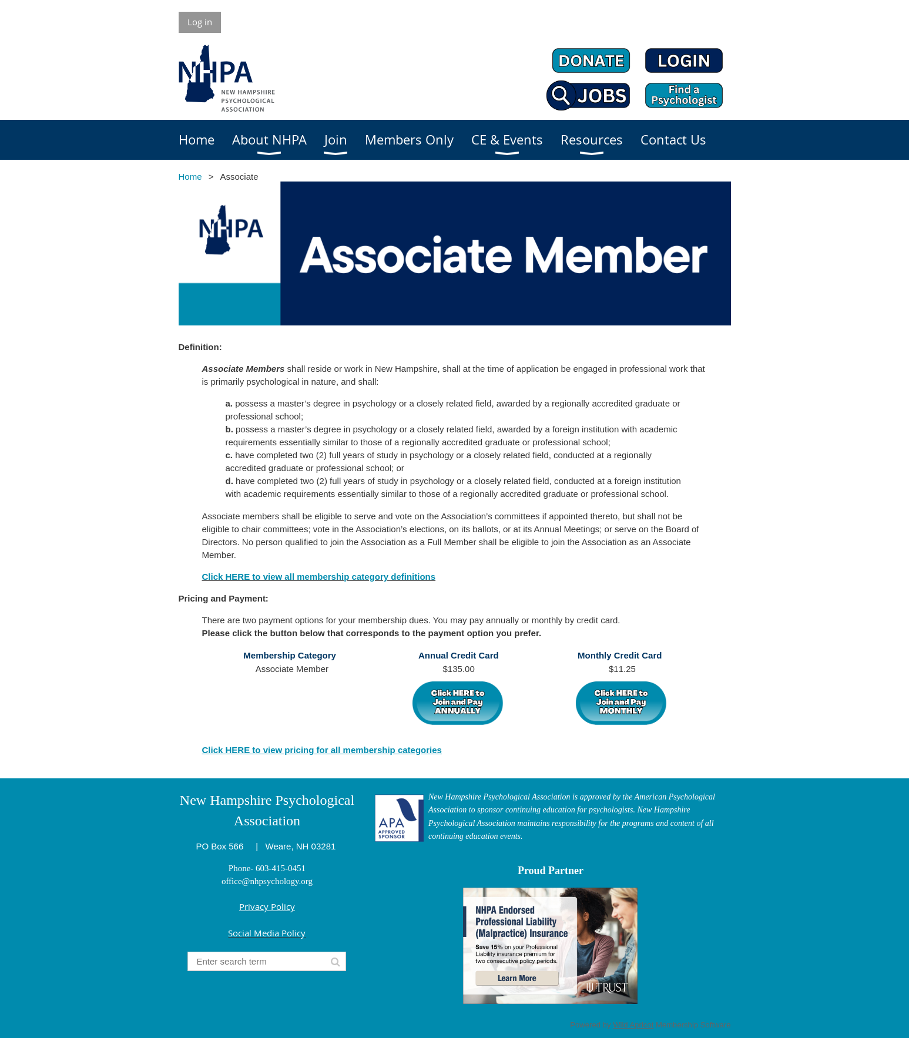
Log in (199, 22)
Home (190, 177)
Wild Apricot (633, 1024)
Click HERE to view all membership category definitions (319, 577)
